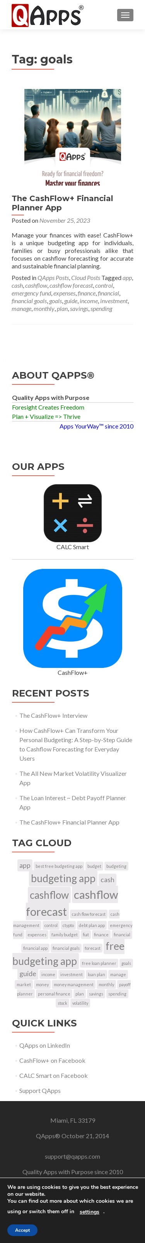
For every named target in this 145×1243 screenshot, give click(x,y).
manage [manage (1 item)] (118, 974)
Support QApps (40, 1090)
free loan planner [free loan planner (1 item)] (99, 963)
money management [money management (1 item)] (74, 984)
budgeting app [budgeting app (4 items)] (63, 878)
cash (17, 285)
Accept (22, 1230)
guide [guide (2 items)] (27, 974)
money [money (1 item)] (42, 984)
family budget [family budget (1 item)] (64, 934)
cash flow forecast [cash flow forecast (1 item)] (89, 914)
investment (114, 300)
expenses (64, 293)
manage (21, 308)
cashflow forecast (71, 285)
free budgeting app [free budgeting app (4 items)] (68, 953)
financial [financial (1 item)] (122, 934)
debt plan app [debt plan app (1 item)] (92, 925)
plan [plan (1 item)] (79, 993)
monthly (44, 308)
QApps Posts (53, 277)
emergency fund (31, 293)
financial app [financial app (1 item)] (35, 948)
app (127, 277)
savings (79, 308)
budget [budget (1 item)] (94, 866)
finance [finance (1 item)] (101, 934)
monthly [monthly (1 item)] (106, 984)
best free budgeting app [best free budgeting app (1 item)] (59, 866)
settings (89, 1212)
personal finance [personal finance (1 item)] (54, 993)
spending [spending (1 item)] (117, 993)
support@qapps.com (72, 1156)
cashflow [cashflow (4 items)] (49, 895)
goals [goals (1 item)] (126, 963)
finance (87, 293)
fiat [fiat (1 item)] (86, 934)
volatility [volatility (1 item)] (80, 1003)
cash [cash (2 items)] (107, 880)
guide (70, 300)
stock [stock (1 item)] (62, 1003)
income (89, 300)
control (104, 285)
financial (108, 293)
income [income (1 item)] (48, 974)
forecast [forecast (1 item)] (93, 948)
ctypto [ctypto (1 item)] (68, 925)
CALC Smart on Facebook (53, 1075)
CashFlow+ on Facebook (52, 1060)
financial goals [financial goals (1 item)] (66, 948)
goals (55, 300)
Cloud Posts (85, 277)
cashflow (36, 285)
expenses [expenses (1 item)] (36, 934)
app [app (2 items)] (25, 865)
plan (62, 308)
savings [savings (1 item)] (96, 993)
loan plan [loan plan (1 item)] (96, 974)
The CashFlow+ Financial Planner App (69, 822)
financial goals (29, 300)
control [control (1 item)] (51, 925)
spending (101, 308)
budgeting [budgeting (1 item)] (116, 866)
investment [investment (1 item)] (71, 974)
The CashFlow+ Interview (53, 715)
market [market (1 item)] (24, 984)
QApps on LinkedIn (44, 1045)
